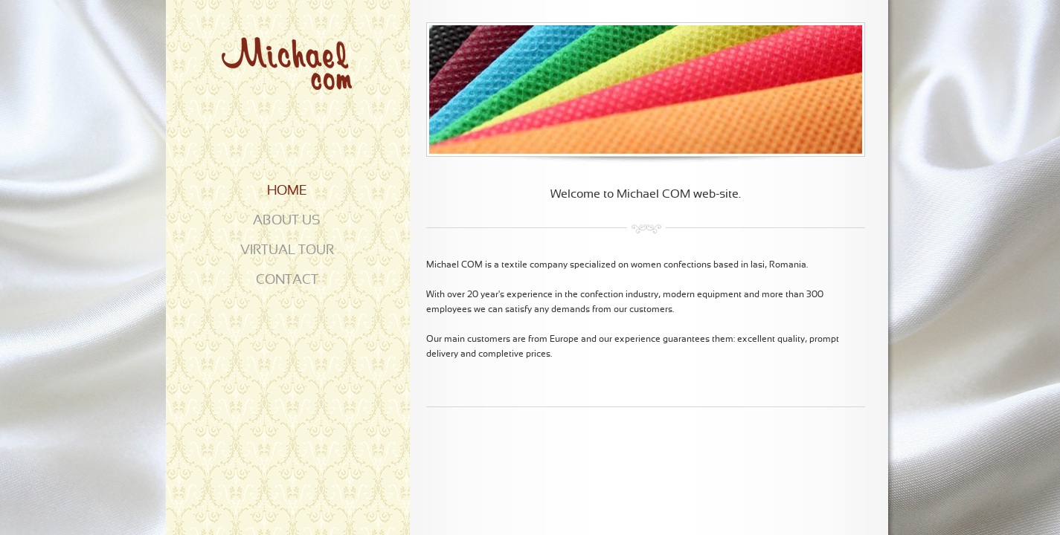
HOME (287, 191)
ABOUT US (287, 221)
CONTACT (287, 280)
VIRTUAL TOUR (287, 250)
